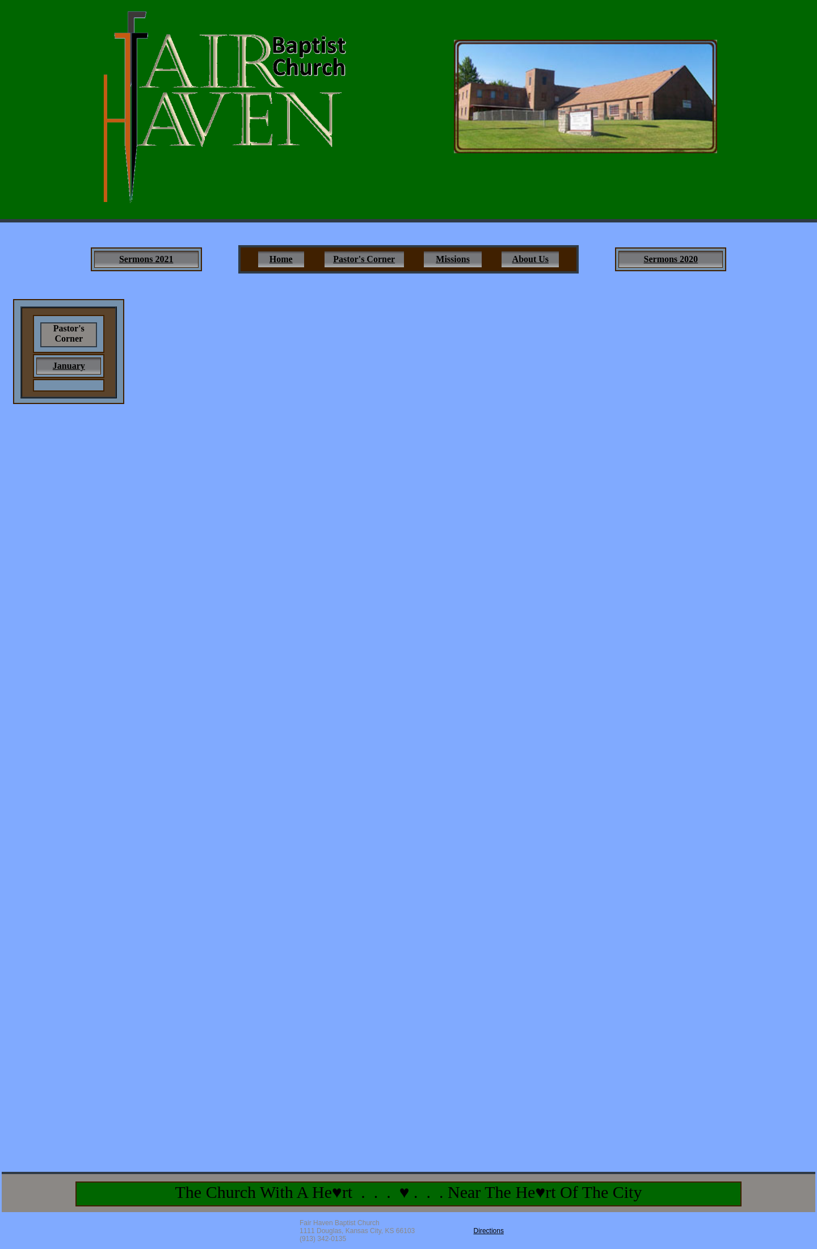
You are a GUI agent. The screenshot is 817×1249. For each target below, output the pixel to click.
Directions (489, 1231)
